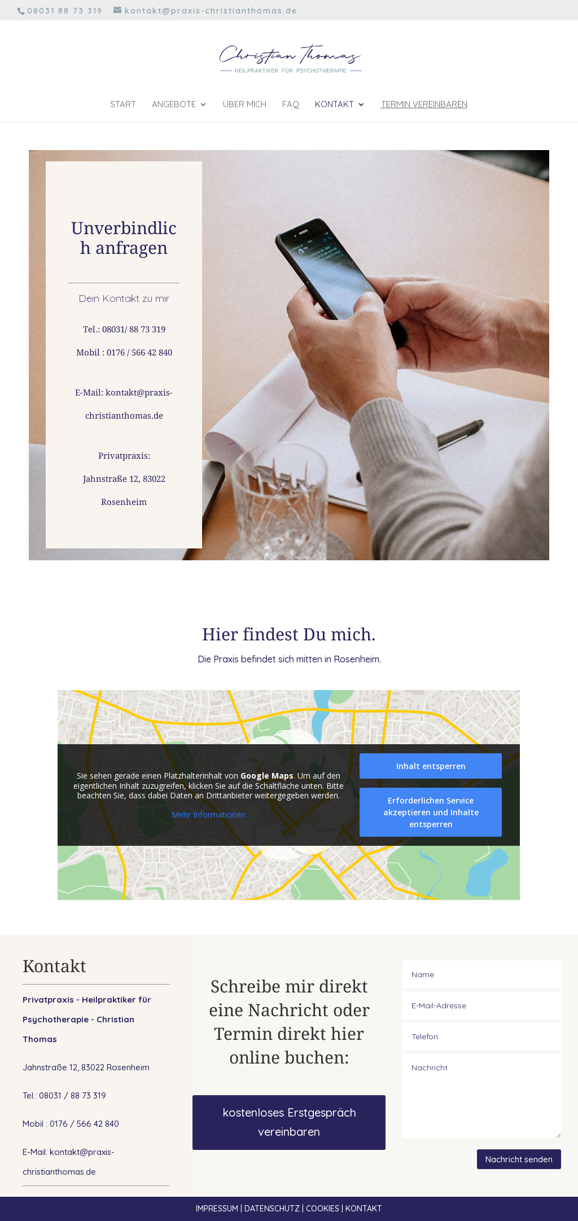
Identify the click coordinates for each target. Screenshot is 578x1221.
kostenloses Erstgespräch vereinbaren (289, 1122)
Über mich (244, 104)
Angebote (174, 104)
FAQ (290, 104)
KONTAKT (363, 1209)
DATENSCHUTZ (272, 1209)
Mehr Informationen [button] (209, 815)
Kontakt (334, 104)
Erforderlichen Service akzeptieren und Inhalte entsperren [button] (431, 812)
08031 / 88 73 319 (72, 1095)
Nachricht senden (519, 1159)
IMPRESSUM (217, 1209)
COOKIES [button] (322, 1209)
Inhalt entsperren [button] (431, 766)
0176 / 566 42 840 (139, 352)
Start (123, 104)
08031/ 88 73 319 (133, 329)
